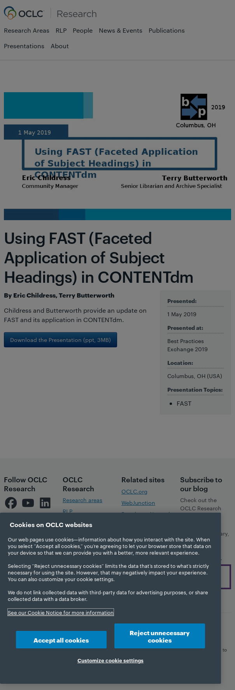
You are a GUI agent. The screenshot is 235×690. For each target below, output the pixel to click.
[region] (110, 598)
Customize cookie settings (110, 660)
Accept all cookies (61, 639)
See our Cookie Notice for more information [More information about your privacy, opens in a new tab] (61, 612)
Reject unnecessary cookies (160, 636)
